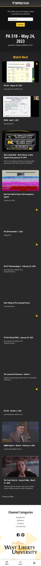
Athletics (20, 520)
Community (20, 526)
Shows (7, 563)
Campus (20, 523)
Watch (20, 563)
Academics (20, 517)
